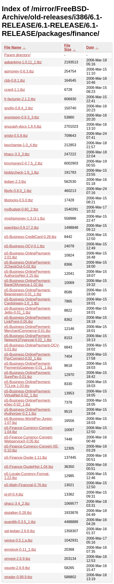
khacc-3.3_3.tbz (17, 154)
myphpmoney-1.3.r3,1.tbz (24, 218)
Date (90, 47)
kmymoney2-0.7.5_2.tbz (23, 163)
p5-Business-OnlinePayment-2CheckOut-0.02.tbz (27, 264)
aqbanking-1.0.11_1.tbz (23, 62)
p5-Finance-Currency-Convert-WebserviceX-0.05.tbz (28, 439)
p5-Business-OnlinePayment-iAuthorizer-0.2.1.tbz (27, 411)
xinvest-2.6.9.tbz (17, 559)
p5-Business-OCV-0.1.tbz (24, 246)
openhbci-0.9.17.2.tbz (21, 227)
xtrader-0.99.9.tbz (18, 577)
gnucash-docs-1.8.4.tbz (22, 126)
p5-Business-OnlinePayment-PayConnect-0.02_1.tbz (27, 356)
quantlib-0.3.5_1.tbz (20, 522)
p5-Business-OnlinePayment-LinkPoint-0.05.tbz (27, 319)
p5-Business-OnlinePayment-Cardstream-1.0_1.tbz (27, 301)
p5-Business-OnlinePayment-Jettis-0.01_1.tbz (27, 310)
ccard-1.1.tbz (14, 90)
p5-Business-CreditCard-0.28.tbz (30, 237)
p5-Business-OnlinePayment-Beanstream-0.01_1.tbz (27, 292)
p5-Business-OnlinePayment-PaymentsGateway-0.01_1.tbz (28, 365)
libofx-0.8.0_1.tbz (18, 191)
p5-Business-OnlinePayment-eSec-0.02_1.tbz (27, 402)
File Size (67, 47)
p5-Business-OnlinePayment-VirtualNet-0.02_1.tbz (27, 393)
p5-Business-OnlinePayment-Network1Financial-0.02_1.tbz (28, 338)
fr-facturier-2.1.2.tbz (20, 99)
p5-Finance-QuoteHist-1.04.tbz (28, 467)
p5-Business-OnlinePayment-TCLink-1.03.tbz (27, 384)
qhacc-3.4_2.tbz (17, 503)
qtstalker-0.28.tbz (18, 513)
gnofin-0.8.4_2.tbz (18, 108)
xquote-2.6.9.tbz (17, 568)
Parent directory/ (17, 55)
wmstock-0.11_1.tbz (20, 549)
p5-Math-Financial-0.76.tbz (25, 485)
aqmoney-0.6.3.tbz (19, 71)
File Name (12, 47)
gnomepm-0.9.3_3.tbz (21, 117)
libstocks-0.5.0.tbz (18, 200)
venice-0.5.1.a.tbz (18, 540)
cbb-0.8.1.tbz (14, 80)
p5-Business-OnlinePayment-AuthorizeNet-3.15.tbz (27, 273)
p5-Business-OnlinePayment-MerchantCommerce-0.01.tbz (27, 329)
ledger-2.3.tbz (15, 182)
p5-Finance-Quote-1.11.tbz (25, 457)
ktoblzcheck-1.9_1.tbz (21, 172)
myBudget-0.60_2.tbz (21, 209)
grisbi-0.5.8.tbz (16, 136)
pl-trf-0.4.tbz (13, 494)
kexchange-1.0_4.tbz (21, 145)
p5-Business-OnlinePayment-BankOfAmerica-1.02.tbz (27, 283)
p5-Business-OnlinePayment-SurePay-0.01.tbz (27, 375)
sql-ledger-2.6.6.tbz (19, 531)
